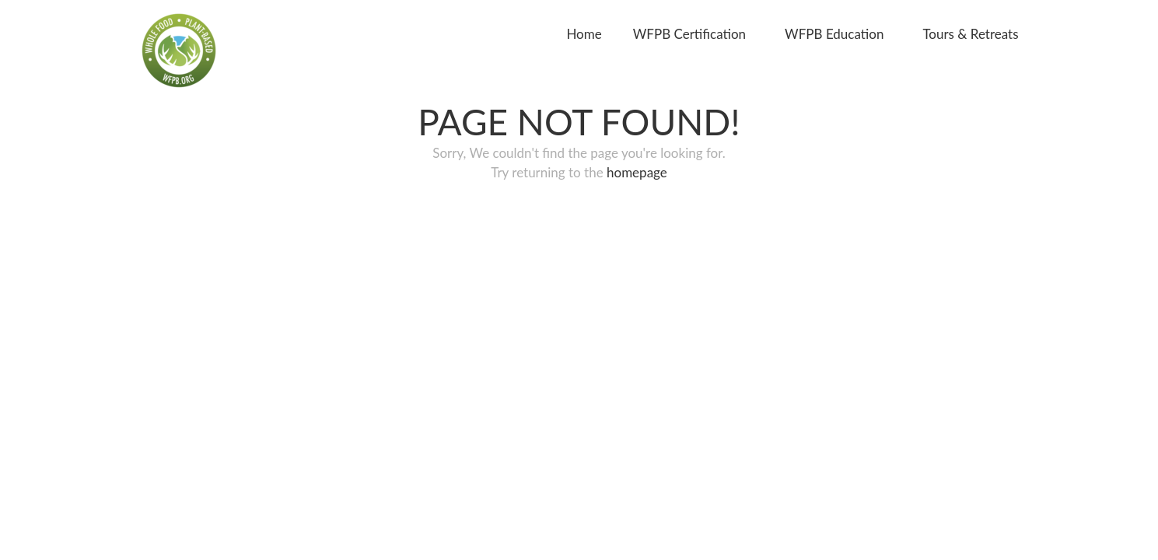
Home (583, 34)
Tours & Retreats (970, 34)
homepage (637, 172)
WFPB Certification (689, 34)
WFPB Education (834, 34)
